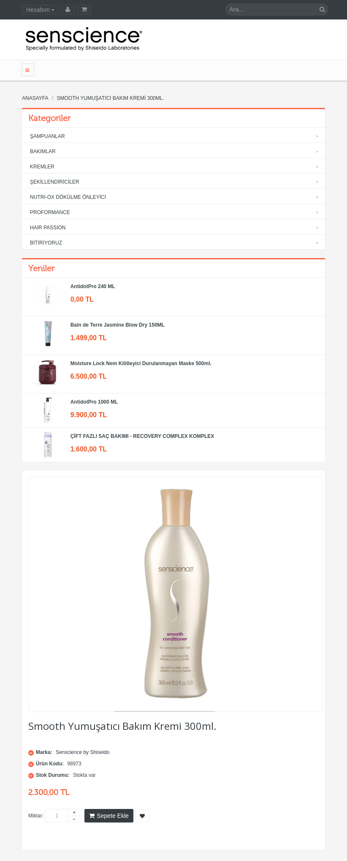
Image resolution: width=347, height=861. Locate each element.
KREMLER (176, 167)
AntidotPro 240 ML (92, 286)
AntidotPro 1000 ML (94, 402)
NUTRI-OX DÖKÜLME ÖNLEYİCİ (176, 197)
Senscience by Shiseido (82, 752)
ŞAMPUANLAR (176, 136)
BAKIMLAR (176, 152)
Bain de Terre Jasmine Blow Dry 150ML (117, 325)
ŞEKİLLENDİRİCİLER (176, 182)
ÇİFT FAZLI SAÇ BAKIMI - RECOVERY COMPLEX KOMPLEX (142, 436)
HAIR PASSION (176, 228)
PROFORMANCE (176, 212)
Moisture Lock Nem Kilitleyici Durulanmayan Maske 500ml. (140, 363)
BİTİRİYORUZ (176, 243)
